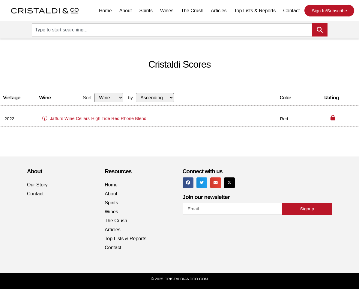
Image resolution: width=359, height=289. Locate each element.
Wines (166, 10)
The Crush (192, 10)
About (125, 10)
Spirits (145, 10)
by (130, 97)
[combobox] (172, 29)
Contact (291, 10)
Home (105, 10)
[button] (46, 115)
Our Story (37, 184)
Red (284, 118)
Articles (218, 10)
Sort (87, 97)
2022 (9, 118)
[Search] (320, 29)
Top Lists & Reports (255, 10)
